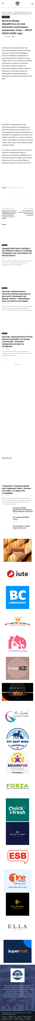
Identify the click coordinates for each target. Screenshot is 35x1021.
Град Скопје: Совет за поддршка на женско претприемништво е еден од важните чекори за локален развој (9, 214)
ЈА (2, 258)
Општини (9, 12)
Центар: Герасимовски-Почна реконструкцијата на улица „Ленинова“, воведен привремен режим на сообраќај (17, 341)
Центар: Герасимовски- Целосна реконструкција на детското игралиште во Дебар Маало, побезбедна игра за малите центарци (16, 296)
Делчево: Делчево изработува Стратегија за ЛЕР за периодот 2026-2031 (23, 509)
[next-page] (6, 359)
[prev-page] (3, 359)
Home (3, 12)
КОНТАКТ (13, 1000)
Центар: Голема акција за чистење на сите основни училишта (25, 213)
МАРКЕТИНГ (21, 1000)
